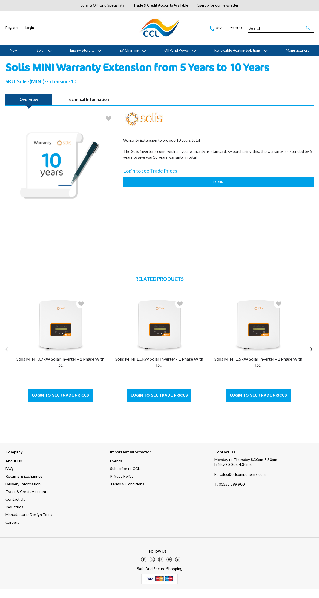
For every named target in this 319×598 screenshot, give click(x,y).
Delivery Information (23, 492)
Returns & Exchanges (23, 485)
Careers (12, 531)
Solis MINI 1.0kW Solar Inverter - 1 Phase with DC (159, 370)
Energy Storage (82, 50)
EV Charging (129, 50)
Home (9, 60)
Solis (47, 60)
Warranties (63, 60)
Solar (41, 50)
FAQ (9, 477)
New (13, 50)
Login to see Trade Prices (60, 404)
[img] (143, 568)
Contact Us (15, 508)
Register (12, 28)
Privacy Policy (121, 485)
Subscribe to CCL (125, 477)
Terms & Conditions (127, 492)
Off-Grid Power (176, 50)
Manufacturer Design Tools (28, 523)
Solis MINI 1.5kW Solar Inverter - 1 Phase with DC (258, 370)
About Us (13, 469)
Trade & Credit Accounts (26, 500)
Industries (14, 515)
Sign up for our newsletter (217, 5)
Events (116, 469)
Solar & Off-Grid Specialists (102, 5)
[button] (309, 28)
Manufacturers (297, 50)
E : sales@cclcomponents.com (240, 483)
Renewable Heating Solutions (237, 50)
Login (29, 28)
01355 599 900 (229, 493)
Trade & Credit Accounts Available (160, 5)
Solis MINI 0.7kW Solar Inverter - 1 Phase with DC (60, 370)
